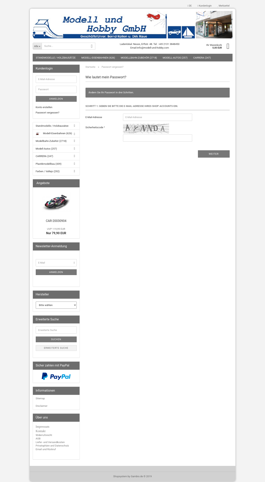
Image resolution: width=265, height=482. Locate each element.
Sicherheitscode (95, 127)
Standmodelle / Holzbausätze (56, 58)
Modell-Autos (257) (175, 58)
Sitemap (40, 399)
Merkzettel (223, 5)
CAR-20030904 (56, 221)
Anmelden (56, 99)
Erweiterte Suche (56, 348)
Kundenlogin (204, 5)
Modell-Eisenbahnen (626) (98, 58)
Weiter (213, 154)
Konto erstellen (44, 107)
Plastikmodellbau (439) (48, 164)
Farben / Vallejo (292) (48, 172)
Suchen (56, 340)
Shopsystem (120, 476)
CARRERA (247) (202, 58)
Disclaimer (41, 406)
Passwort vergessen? (47, 113)
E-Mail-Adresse (94, 117)
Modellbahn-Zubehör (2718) (139, 58)
